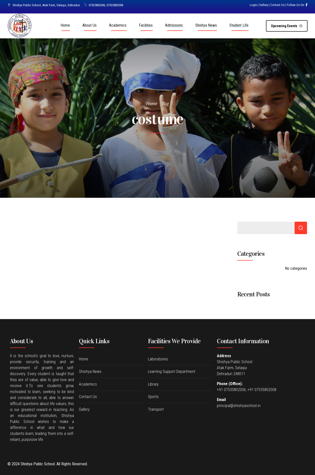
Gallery (263, 5)
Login (253, 5)
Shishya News (206, 25)
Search (301, 228)
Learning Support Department (171, 371)
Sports (153, 396)
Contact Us (277, 5)
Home (65, 25)
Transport (156, 409)
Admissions (174, 25)
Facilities (146, 25)
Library (153, 384)
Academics (117, 25)
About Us (89, 25)
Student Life (239, 25)
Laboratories (158, 359)
